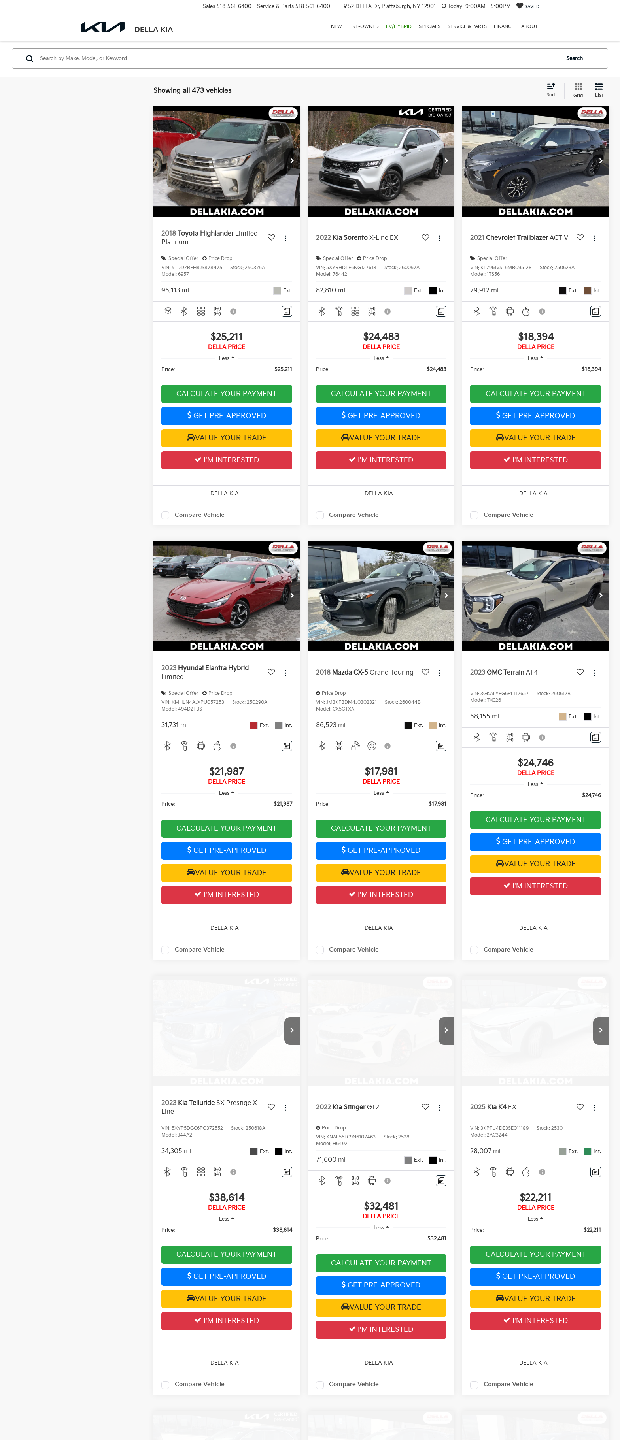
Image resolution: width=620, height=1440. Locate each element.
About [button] (529, 27)
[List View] (599, 91)
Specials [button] (429, 27)
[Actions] (285, 238)
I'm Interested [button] (227, 460)
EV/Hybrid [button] (399, 27)
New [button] (336, 27)
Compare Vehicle (200, 515)
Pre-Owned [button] (364, 27)
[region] (226, 373)
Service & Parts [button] (467, 27)
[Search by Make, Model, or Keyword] (298, 58)
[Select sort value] (553, 90)
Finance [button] (504, 27)
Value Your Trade (227, 438)
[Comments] (287, 311)
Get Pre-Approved (226, 415)
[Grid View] (576, 91)
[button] (292, 161)
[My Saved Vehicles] (527, 6)
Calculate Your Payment (226, 394)
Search (574, 58)
